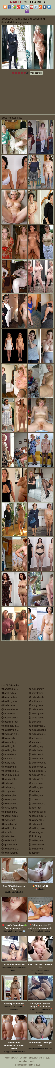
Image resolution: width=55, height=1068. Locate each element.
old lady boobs (10, 750)
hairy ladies (36, 693)
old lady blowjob (11, 746)
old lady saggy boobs (41, 795)
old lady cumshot (11, 803)
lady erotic (8, 820)
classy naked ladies (13, 779)
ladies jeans (36, 713)
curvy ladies (9, 807)
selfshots (35, 799)
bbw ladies (8, 713)
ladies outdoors (38, 754)
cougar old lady (10, 791)
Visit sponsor (36, 73)
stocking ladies (38, 832)
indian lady (36, 709)
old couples (8, 795)
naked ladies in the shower (41, 816)
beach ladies (9, 717)
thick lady (35, 836)
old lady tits (36, 840)
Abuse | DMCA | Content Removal (20, 1058)
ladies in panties (38, 775)
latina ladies (36, 717)
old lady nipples (38, 746)
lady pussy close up (13, 787)
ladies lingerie (37, 730)
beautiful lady (9, 721)
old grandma (9, 853)
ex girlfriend (9, 824)
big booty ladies (11, 726)
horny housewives (39, 705)
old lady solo (37, 828)
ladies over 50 (37, 767)
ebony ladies (9, 816)
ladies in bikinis (10, 734)
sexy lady (35, 807)
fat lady (6, 832)
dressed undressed (12, 812)
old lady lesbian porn (41, 726)
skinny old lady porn (40, 820)
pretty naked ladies (40, 783)
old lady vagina (38, 848)
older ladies (36, 750)
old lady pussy (37, 787)
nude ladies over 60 (40, 771)
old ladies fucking (11, 840)
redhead (34, 791)
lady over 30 (36, 758)
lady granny (36, 689)
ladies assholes (11, 705)
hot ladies (35, 701)
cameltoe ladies (11, 771)
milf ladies (35, 738)
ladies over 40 (37, 762)
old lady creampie (12, 799)
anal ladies (8, 693)
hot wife (34, 853)
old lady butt (9, 767)
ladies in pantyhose (40, 779)
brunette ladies (10, 758)
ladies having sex (39, 803)
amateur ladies (10, 689)
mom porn (35, 742)
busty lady (8, 762)
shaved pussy (37, 812)
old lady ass (9, 701)
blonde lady (8, 742)
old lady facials (10, 828)
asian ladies (9, 697)
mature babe (9, 709)
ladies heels (36, 697)
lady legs (35, 721)
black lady (8, 738)
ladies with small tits (40, 824)
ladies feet (8, 836)
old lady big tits (10, 730)
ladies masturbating (40, 734)
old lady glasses (11, 848)
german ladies (10, 844)
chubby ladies (10, 775)
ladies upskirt (37, 844)
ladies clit (7, 783)
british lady (8, 754)
